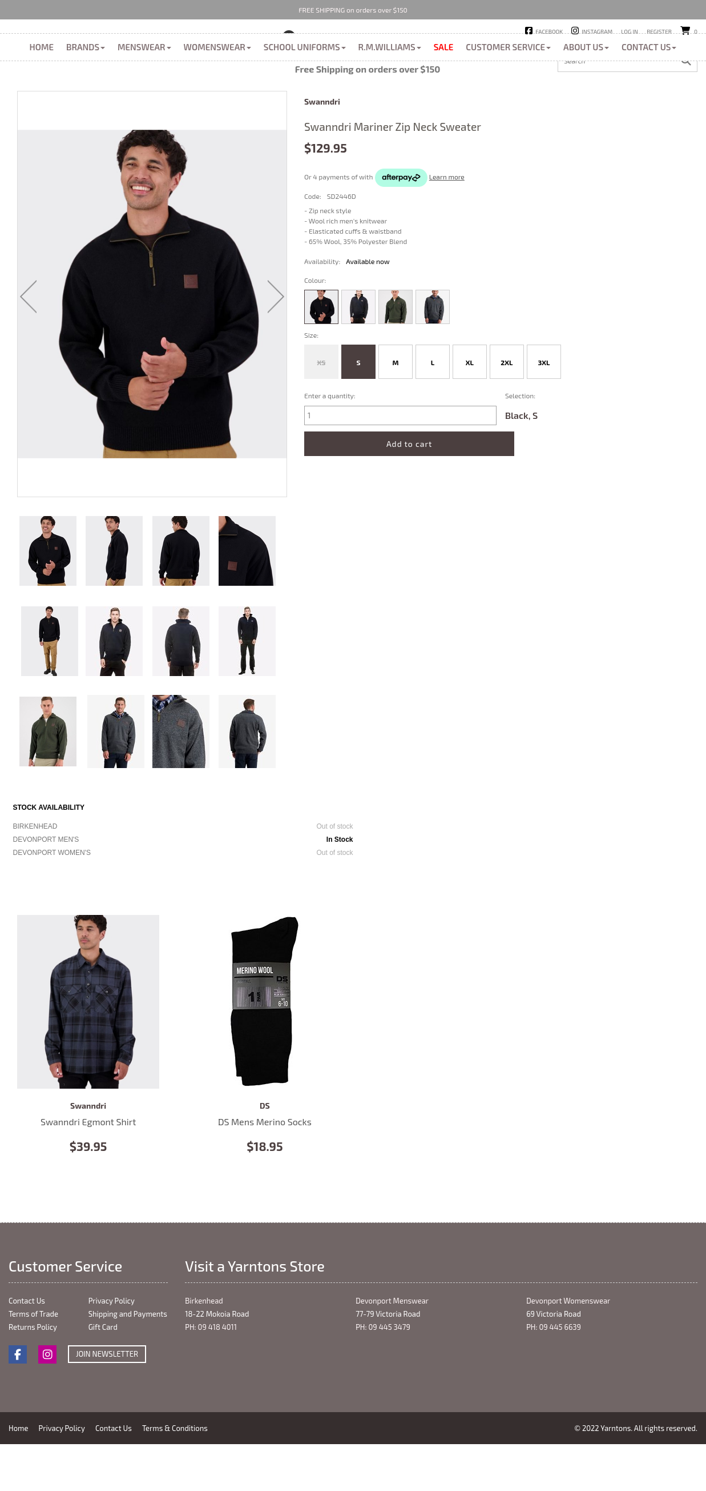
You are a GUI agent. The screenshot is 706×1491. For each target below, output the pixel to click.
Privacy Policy (111, 1352)
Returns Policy (33, 1378)
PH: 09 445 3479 (383, 1378)
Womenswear (217, 98)
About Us (586, 98)
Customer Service (508, 98)
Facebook (549, 31)
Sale (444, 98)
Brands (85, 98)
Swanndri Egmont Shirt (88, 1053)
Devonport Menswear (392, 1352)
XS (321, 414)
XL (470, 414)
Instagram (597, 31)
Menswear (144, 98)
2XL (507, 414)
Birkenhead (323, 50)
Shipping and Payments (127, 1365)
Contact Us (649, 98)
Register (659, 31)
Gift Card (103, 1378)
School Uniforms (305, 98)
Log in (629, 31)
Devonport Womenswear (568, 1352)
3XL (544, 414)
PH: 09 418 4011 (211, 1378)
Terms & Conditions (180, 1479)
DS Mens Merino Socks (265, 1053)
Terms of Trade (33, 1365)
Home (42, 98)
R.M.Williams (389, 98)
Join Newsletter (107, 1405)
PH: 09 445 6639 (553, 1378)
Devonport (380, 50)
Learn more (447, 228)
